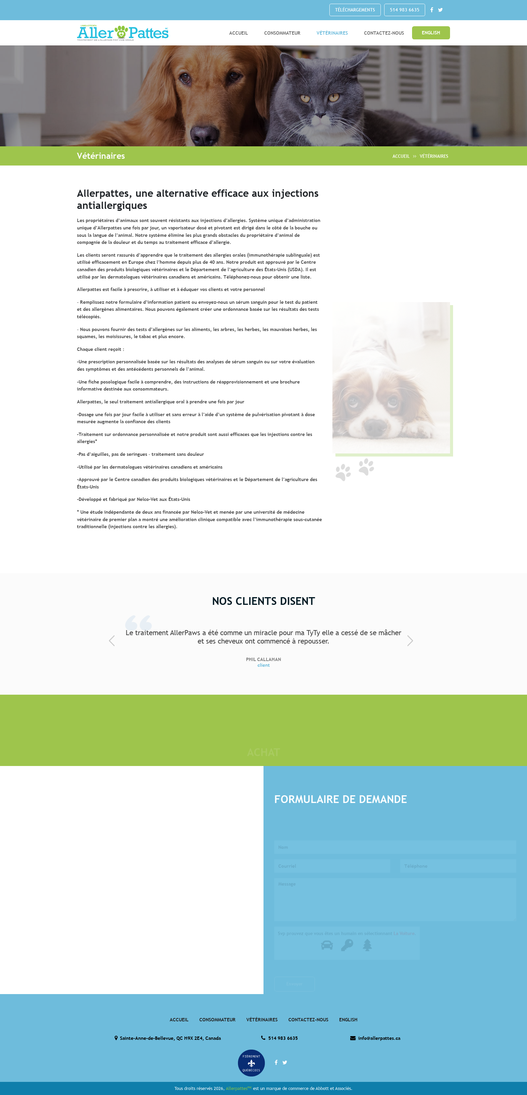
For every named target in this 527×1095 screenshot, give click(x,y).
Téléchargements (355, 9)
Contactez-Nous (384, 32)
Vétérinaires (332, 32)
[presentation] (114, 640)
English (431, 32)
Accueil (238, 32)
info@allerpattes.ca (375, 1038)
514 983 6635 (404, 9)
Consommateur (282, 32)
